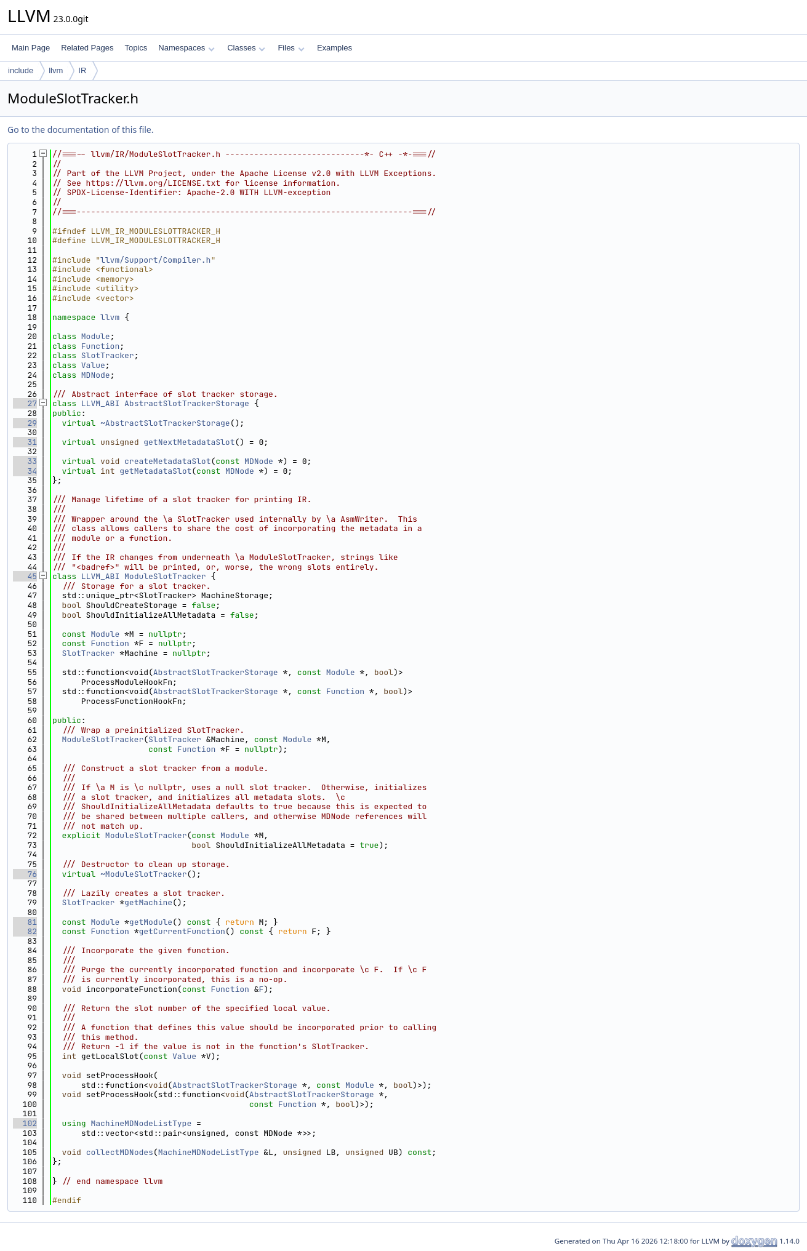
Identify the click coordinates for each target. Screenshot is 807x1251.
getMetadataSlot (155, 471)
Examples (334, 47)
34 (25, 471)
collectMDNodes (119, 1152)
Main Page (31, 47)
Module (95, 336)
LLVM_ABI (100, 403)
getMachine (148, 902)
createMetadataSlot (167, 461)
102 (25, 1123)
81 (25, 922)
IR (82, 70)
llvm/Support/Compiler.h (155, 260)
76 (25, 874)
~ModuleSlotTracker (143, 874)
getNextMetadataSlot (189, 442)
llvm (56, 70)
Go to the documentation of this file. (80, 129)
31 (25, 442)
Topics (135, 47)
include (20, 70)
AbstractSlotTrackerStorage (186, 403)
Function (100, 346)
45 (25, 576)
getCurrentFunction (182, 931)
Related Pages (87, 47)
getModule (150, 922)
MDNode (95, 375)
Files (291, 47)
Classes (246, 47)
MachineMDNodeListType (140, 1123)
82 (25, 931)
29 (25, 423)
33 (25, 461)
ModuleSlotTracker (165, 576)
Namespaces (186, 47)
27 (25, 403)
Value (93, 365)
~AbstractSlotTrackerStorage (165, 423)
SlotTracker (107, 355)
